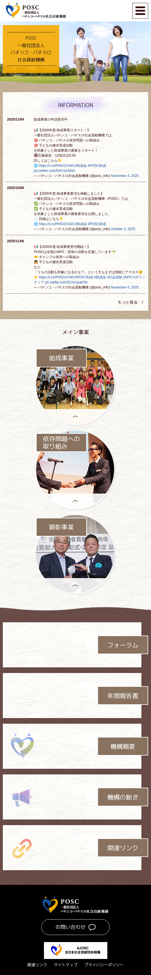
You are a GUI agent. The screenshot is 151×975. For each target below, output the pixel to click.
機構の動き (122, 797)
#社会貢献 (114, 277)
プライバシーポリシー (104, 964)
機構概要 (122, 746)
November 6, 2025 (125, 287)
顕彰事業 (61, 527)
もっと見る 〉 (131, 302)
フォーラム (122, 645)
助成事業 (61, 358)
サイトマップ (65, 964)
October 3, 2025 (123, 229)
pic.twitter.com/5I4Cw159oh (54, 171)
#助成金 (81, 166)
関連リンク (122, 847)
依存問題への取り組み (61, 442)
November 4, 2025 (125, 176)
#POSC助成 (97, 166)
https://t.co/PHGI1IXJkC (57, 166)
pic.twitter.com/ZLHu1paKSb (66, 282)
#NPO (127, 277)
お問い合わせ (70, 926)
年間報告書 (122, 695)
